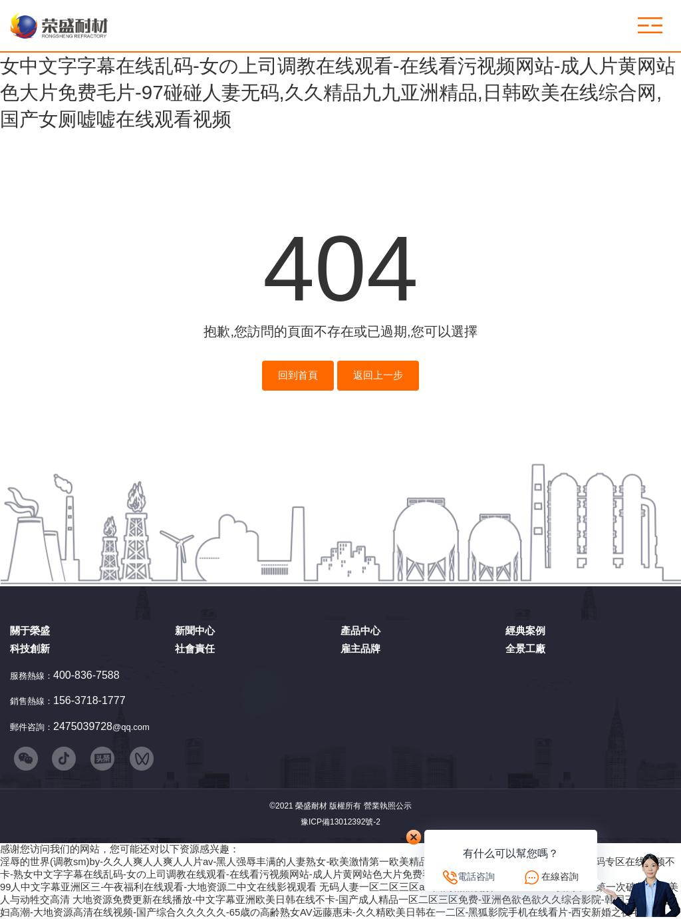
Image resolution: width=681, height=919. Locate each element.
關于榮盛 (30, 630)
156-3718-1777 (89, 700)
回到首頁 (298, 375)
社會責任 (195, 648)
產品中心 (360, 630)
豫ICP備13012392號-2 (340, 822)
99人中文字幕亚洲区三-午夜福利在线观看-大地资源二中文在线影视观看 (158, 887)
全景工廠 (525, 648)
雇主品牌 (360, 648)
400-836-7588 (86, 675)
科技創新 (30, 648)
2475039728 (82, 726)
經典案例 (525, 630)
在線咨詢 (560, 876)
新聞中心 (195, 630)
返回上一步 (378, 375)
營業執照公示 (388, 806)
